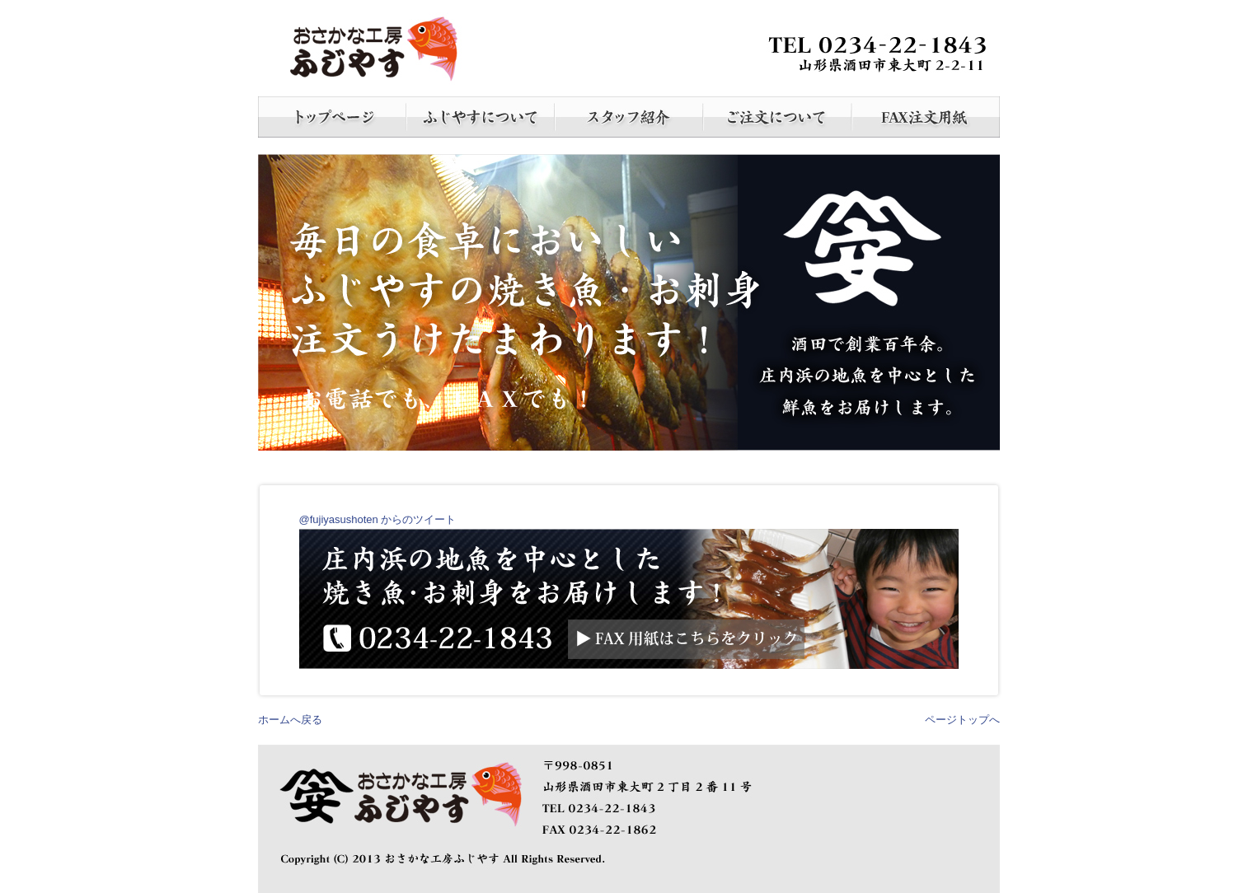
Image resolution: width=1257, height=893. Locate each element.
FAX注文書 (925, 117)
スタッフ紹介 (629, 117)
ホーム (332, 117)
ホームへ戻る (290, 719)
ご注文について (777, 117)
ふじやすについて (480, 117)
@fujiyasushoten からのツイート (378, 519)
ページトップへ (962, 719)
